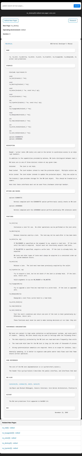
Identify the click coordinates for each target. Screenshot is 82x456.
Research (73, 20)
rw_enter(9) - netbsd (9, 438)
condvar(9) (23, 384)
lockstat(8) (13, 384)
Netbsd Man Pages (10, 20)
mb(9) (30, 384)
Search (77, 6)
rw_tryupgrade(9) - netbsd (11, 433)
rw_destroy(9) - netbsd (10, 443)
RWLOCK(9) (8, 44)
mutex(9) (37, 384)
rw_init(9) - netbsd (8, 428)
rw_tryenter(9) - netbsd (10, 448)
